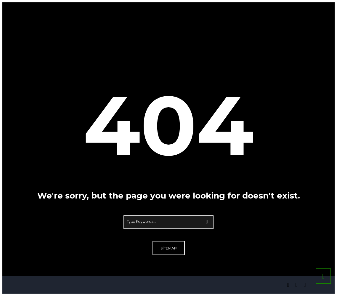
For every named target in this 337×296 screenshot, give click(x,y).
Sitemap (169, 248)
